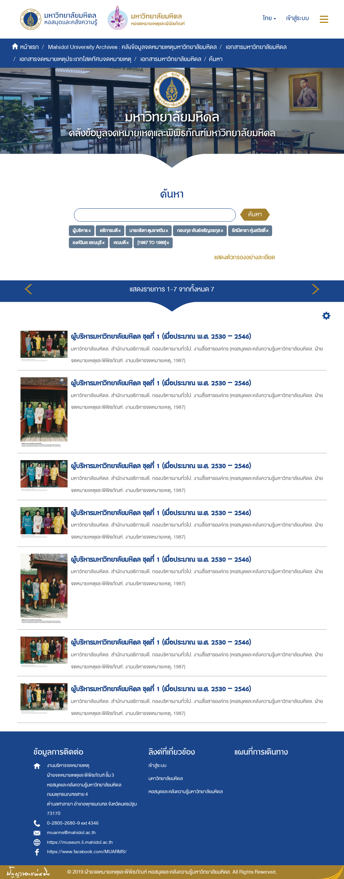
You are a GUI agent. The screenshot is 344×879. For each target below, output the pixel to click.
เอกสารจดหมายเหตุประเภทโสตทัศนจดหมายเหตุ (75, 59)
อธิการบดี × (110, 230)
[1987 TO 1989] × (153, 242)
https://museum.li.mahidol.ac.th (80, 842)
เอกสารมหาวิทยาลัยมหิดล (256, 47)
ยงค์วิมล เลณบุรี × (88, 242)
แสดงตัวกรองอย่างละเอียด (244, 257)
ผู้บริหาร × (82, 230)
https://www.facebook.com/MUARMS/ (87, 851)
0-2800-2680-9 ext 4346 (73, 823)
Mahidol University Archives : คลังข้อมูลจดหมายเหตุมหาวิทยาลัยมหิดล (132, 47)
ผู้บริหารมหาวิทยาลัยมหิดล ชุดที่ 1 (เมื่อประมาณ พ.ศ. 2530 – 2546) (162, 336)
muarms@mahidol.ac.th (71, 832)
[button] (269, 18)
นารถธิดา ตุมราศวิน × (148, 230)
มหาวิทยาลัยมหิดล (165, 778)
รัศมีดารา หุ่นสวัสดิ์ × (250, 230)
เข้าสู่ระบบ (157, 765)
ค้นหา (255, 214)
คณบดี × (121, 242)
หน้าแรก (29, 47)
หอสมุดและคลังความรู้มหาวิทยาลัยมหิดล (185, 791)
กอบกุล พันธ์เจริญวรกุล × (200, 230)
